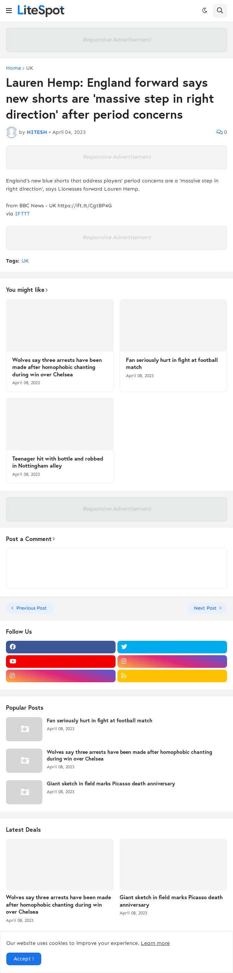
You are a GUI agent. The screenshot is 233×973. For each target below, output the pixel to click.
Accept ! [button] (24, 959)
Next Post (205, 608)
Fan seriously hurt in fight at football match (172, 363)
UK (29, 68)
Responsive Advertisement (116, 39)
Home (13, 68)
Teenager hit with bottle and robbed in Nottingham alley (57, 462)
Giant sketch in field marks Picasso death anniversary (111, 783)
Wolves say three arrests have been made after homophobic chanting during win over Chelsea (57, 367)
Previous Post (31, 608)
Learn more (155, 943)
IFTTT (22, 214)
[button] (9, 10)
